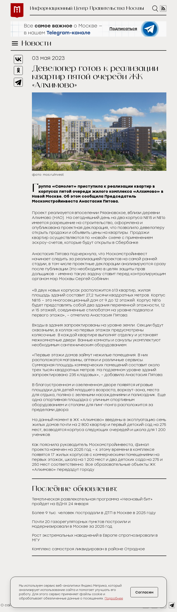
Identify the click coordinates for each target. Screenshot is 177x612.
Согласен (144, 592)
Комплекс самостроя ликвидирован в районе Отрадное (88, 549)
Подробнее (114, 598)
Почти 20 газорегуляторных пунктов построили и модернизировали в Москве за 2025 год (81, 524)
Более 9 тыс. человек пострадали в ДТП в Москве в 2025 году (94, 512)
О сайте (8, 605)
